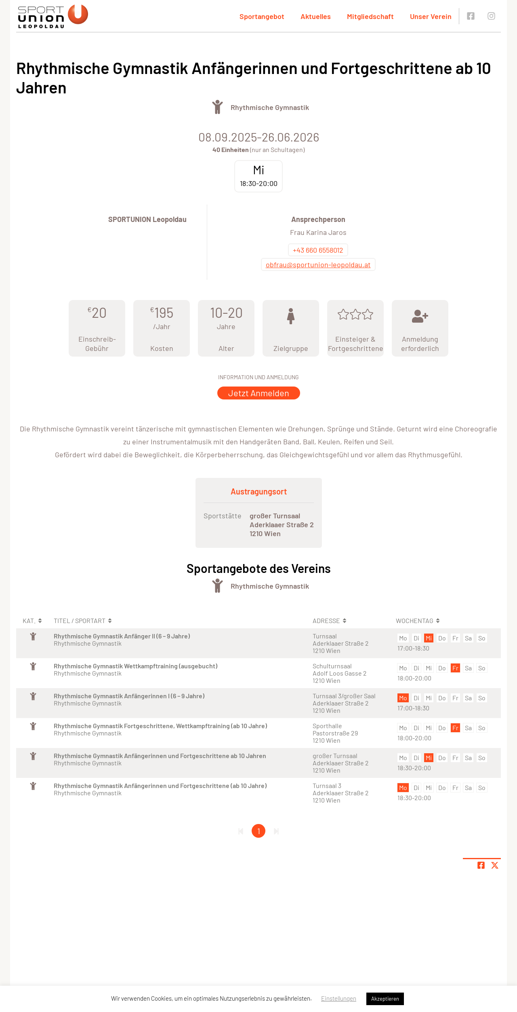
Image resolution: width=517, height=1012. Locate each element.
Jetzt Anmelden (258, 392)
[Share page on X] (495, 865)
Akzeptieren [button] (385, 998)
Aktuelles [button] (316, 16)
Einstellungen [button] (338, 998)
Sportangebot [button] (262, 16)
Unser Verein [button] (431, 16)
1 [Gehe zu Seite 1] (258, 831)
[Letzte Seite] (276, 831)
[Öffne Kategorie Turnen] (217, 107)
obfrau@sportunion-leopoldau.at (318, 264)
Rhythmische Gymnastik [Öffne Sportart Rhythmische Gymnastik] (270, 107)
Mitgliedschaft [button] (370, 16)
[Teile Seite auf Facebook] (481, 865)
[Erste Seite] (241, 831)
